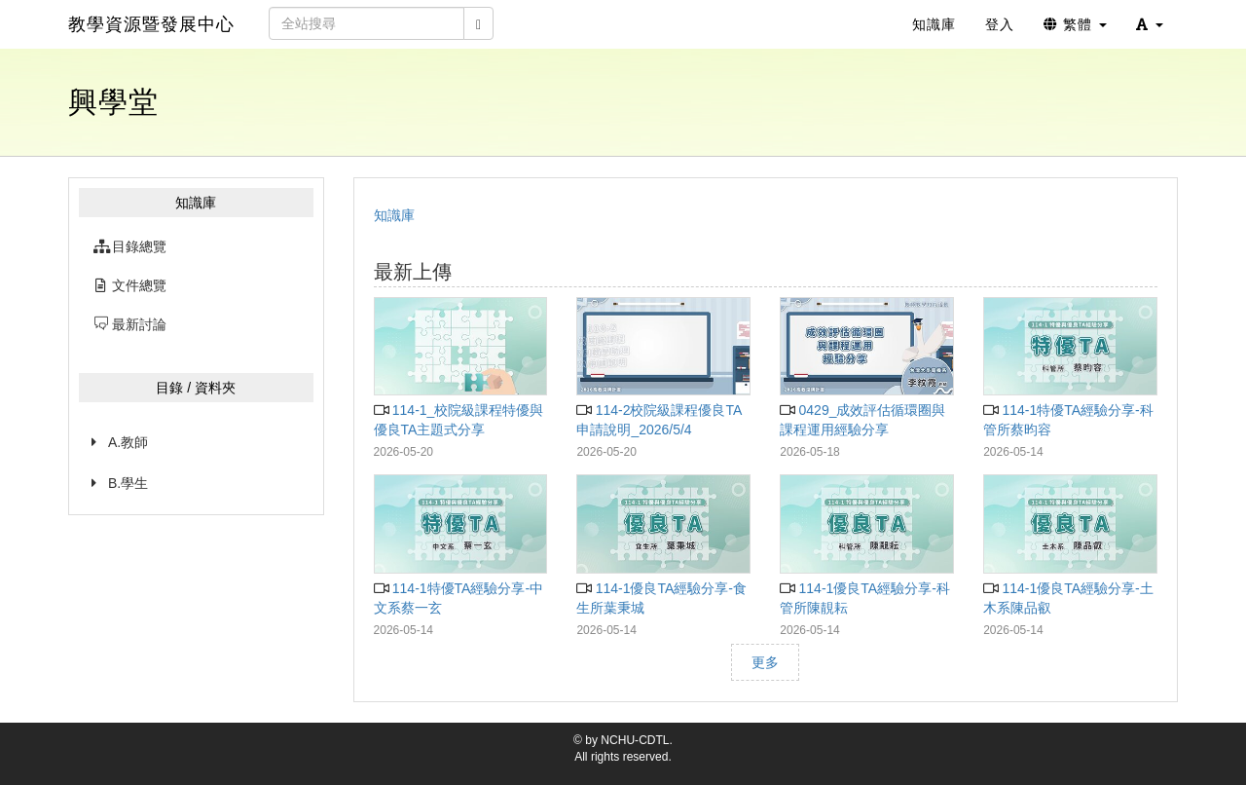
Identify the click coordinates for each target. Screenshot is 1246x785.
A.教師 (128, 442)
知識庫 (394, 215)
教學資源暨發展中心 (151, 24)
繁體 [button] (1075, 24)
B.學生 (128, 483)
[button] (1149, 24)
